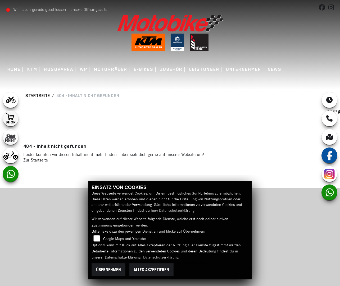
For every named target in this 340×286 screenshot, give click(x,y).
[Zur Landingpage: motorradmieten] (11, 137)
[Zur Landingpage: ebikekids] (11, 155)
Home (14, 69)
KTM (32, 69)
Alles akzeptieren (151, 269)
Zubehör (171, 69)
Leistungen (204, 69)
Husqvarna (58, 69)
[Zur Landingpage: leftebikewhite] (11, 100)
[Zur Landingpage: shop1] (11, 118)
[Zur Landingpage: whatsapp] (11, 174)
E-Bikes (143, 69)
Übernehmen (108, 269)
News (275, 69)
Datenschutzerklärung (176, 210)
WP (83, 69)
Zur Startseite (35, 160)
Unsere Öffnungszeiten (90, 9)
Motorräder (110, 69)
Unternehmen (243, 69)
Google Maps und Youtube (124, 238)
